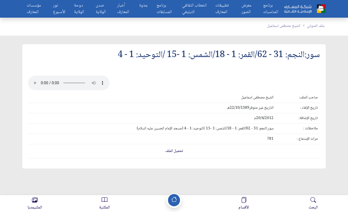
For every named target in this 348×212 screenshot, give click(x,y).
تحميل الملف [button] (174, 151)
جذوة (143, 5)
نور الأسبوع (59, 8)
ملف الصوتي (316, 26)
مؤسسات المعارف (34, 8)
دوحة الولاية (79, 8)
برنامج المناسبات (270, 8)
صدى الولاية (101, 8)
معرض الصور (246, 8)
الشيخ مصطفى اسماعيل (283, 26)
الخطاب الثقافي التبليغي (194, 8)
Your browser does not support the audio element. (69, 83)
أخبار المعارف (123, 8)
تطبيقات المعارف (222, 8)
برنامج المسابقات (164, 8)
